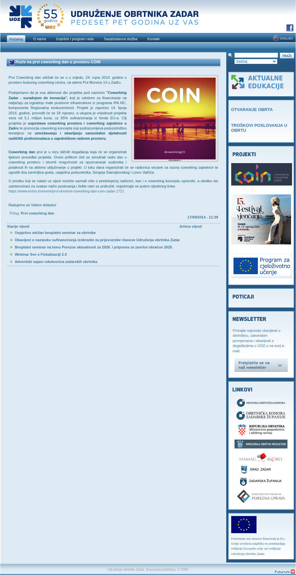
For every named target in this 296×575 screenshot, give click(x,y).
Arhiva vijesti (191, 226)
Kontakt (153, 39)
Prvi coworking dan (37, 213)
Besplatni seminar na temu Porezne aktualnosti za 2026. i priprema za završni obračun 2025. (94, 247)
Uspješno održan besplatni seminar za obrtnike (55, 233)
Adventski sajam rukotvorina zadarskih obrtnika (56, 262)
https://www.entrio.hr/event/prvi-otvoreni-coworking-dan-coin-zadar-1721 (66, 191)
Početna (16, 39)
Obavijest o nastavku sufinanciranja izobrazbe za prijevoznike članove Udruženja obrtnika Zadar (97, 240)
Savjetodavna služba (120, 39)
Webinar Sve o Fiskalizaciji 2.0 (41, 254)
